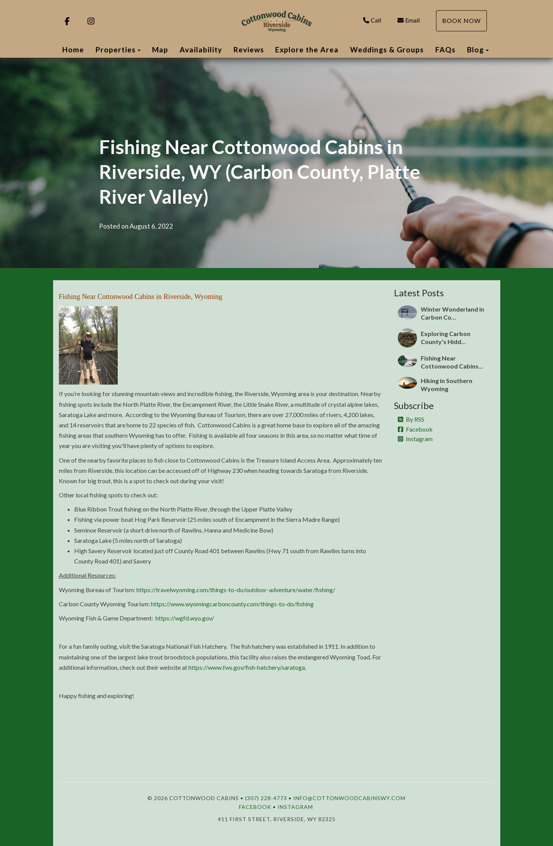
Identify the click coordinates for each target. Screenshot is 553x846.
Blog (475, 49)
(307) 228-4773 (266, 798)
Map (160, 49)
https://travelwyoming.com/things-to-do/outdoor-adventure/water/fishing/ (235, 589)
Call (372, 20)
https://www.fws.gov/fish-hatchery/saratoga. (247, 667)
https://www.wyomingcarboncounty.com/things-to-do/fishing (232, 603)
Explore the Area (307, 49)
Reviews (249, 49)
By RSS (411, 419)
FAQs (445, 49)
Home (73, 49)
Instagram (415, 438)
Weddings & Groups (387, 49)
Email (408, 20)
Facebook (415, 429)
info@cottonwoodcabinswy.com (349, 798)
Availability (201, 49)
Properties (116, 49)
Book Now (461, 20)
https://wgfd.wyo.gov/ (185, 618)
